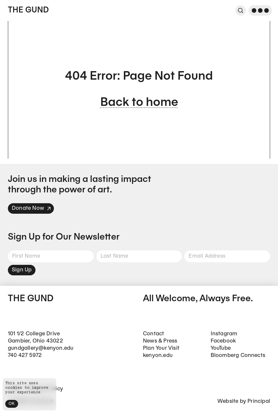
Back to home (139, 102)
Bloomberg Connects (238, 355)
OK (12, 403)
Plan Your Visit (161, 348)
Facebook (223, 341)
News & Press (160, 341)
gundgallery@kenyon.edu (40, 348)
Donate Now (31, 208)
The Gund (28, 10)
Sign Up (22, 269)
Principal (258, 401)
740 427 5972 (25, 355)
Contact (153, 333)
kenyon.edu (158, 355)
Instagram (224, 333)
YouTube (221, 348)
